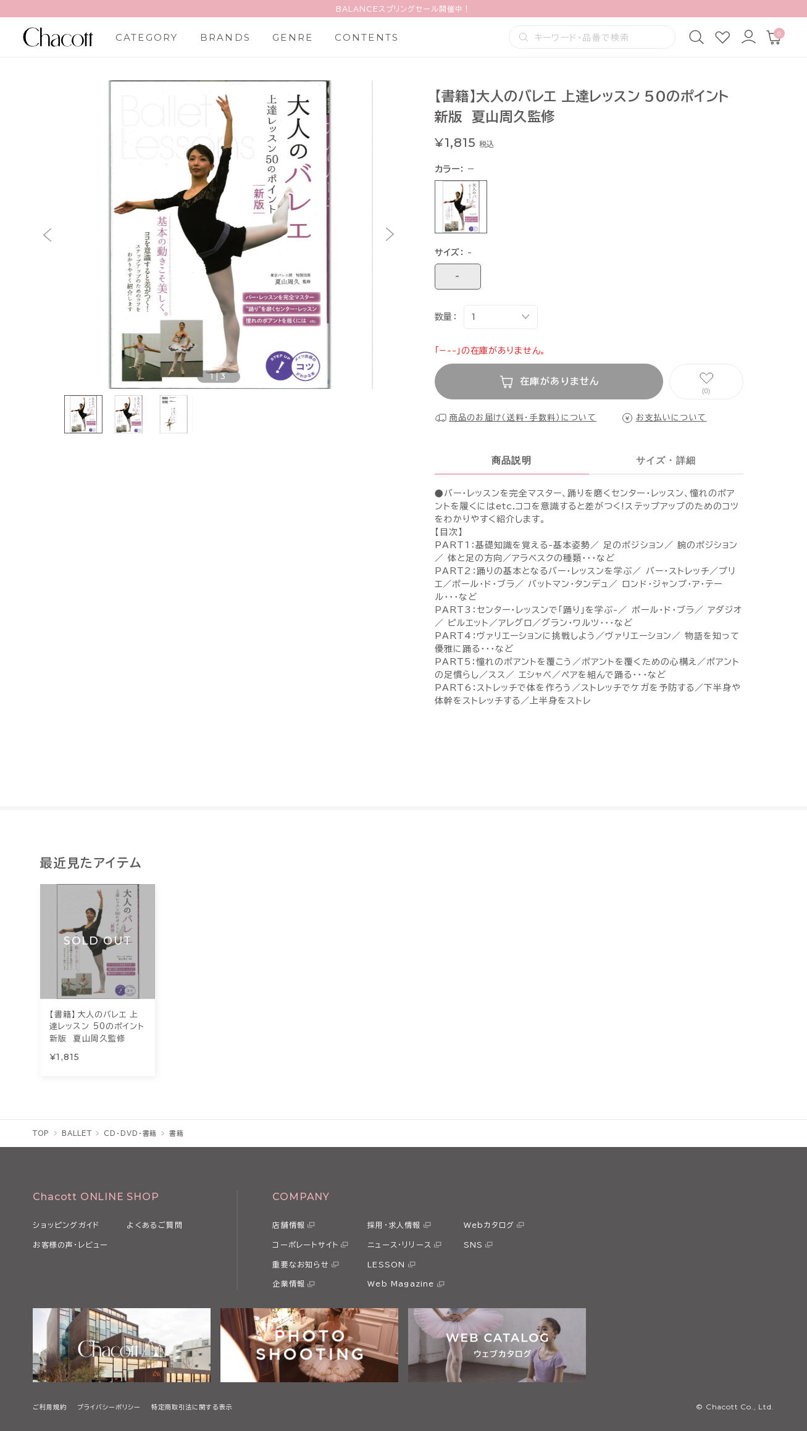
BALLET (76, 1133)
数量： (446, 316)
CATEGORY (146, 37)
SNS (473, 1244)
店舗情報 (288, 1225)
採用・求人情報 (393, 1225)
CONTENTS (367, 37)
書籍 (176, 1133)
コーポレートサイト (305, 1244)
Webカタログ (489, 1225)
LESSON (386, 1264)
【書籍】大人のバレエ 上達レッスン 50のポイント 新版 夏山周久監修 (96, 1027)
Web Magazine (400, 1283)
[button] (47, 235)
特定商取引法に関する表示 (192, 1407)
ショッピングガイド (66, 1225)
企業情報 (288, 1283)
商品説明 (511, 460)
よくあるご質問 (154, 1225)
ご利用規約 (50, 1407)
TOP (41, 1133)
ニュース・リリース (399, 1244)
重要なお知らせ (300, 1264)
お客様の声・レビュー (70, 1244)
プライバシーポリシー (109, 1407)
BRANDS (225, 37)
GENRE (292, 37)
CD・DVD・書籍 (130, 1133)
